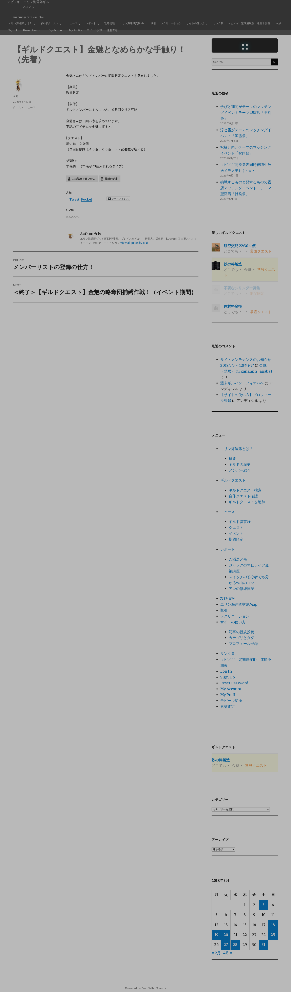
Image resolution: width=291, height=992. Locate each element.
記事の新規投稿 (241, 632)
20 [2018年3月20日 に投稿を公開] (226, 934)
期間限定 (236, 539)
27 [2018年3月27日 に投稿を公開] (226, 944)
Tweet (74, 198)
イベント (236, 533)
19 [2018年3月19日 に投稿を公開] (216, 934)
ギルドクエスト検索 (245, 490)
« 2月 (216, 953)
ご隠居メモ (238, 559)
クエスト (18, 107)
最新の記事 (111, 179)
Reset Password (33, 30)
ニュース (72, 23)
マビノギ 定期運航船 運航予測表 (249, 23)
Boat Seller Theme (153, 988)
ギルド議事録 (240, 521)
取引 (153, 23)
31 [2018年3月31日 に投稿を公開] (263, 944)
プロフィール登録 (243, 643)
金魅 (15, 96)
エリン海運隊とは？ (20, 23)
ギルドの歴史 (240, 464)
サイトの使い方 (195, 23)
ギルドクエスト (49, 23)
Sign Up (13, 30)
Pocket (86, 199)
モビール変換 (94, 30)
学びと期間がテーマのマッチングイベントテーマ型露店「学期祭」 (245, 112)
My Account (56, 30)
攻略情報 (109, 23)
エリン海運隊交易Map (132, 23)
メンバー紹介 (240, 470)
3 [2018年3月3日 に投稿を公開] (264, 904)
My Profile (75, 30)
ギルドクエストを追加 (247, 502)
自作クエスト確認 (243, 496)
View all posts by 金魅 (134, 243)
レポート (90, 23)
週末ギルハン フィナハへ (242, 383)
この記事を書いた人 (83, 179)
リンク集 (218, 23)
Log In (279, 23)
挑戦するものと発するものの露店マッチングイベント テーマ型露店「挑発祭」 (245, 188)
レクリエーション (171, 23)
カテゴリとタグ (241, 637)
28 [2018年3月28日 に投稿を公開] (235, 944)
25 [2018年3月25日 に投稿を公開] (273, 934)
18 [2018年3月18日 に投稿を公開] (273, 924)
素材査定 (112, 30)
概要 (232, 458)
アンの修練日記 (241, 588)
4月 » (227, 953)
